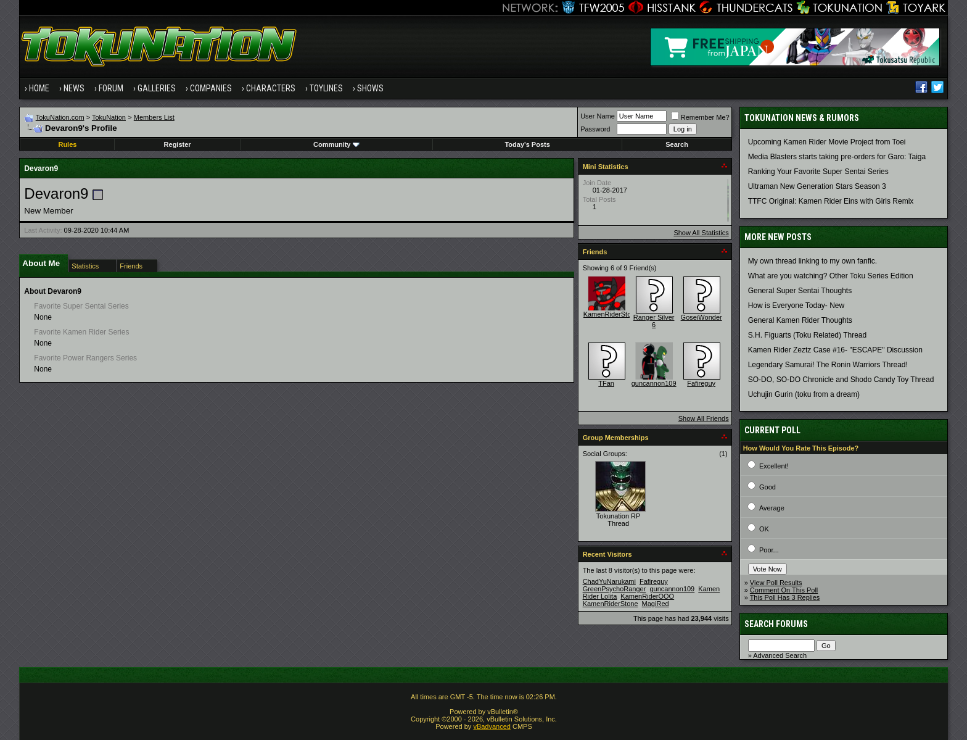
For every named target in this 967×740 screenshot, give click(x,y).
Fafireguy (701, 383)
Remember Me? (700, 117)
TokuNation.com (60, 117)
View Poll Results (776, 582)
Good (767, 487)
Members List (154, 117)
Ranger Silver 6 (654, 321)
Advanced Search (780, 655)
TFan (606, 383)
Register (177, 144)
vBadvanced (492, 726)
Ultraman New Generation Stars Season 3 (817, 186)
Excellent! (774, 466)
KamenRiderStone (611, 314)
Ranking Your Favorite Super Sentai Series (818, 171)
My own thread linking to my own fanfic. (812, 261)
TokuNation (109, 117)
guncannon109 (654, 383)
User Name (597, 116)
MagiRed (655, 603)
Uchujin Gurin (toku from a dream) (804, 394)
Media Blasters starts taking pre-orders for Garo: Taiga (837, 156)
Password (595, 129)
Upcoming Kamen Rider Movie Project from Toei (827, 142)
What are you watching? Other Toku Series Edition (830, 276)
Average (771, 508)
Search (676, 144)
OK (764, 529)
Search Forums (776, 624)
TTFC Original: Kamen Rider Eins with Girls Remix (831, 201)
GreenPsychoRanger (614, 588)
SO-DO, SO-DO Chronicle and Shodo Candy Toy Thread (841, 379)
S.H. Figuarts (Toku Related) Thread (807, 335)
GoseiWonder (701, 317)
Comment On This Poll (784, 590)
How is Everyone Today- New (796, 305)
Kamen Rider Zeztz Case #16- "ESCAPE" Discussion (835, 350)
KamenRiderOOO (647, 596)
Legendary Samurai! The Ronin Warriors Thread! (828, 364)
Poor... (769, 550)
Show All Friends (703, 418)
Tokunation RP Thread (618, 519)
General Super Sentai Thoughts (800, 290)
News (74, 88)
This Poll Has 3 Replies (785, 597)
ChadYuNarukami (609, 581)
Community (336, 144)
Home (39, 88)
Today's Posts (526, 144)
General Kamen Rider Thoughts (800, 320)
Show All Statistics (700, 232)
